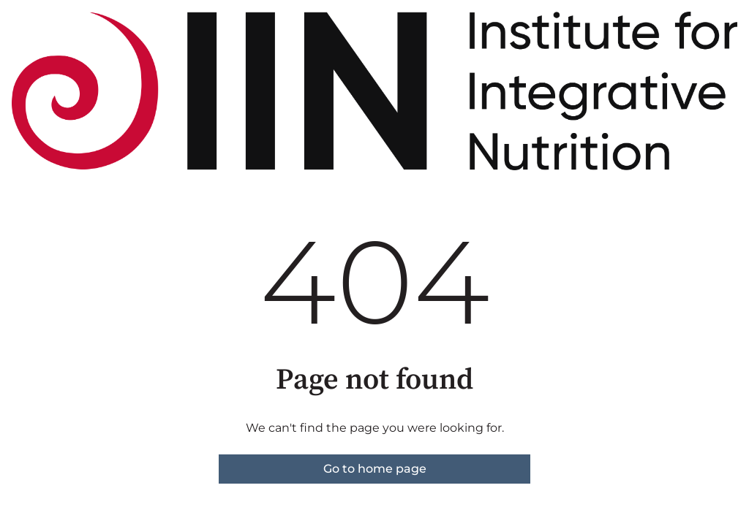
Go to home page (374, 469)
